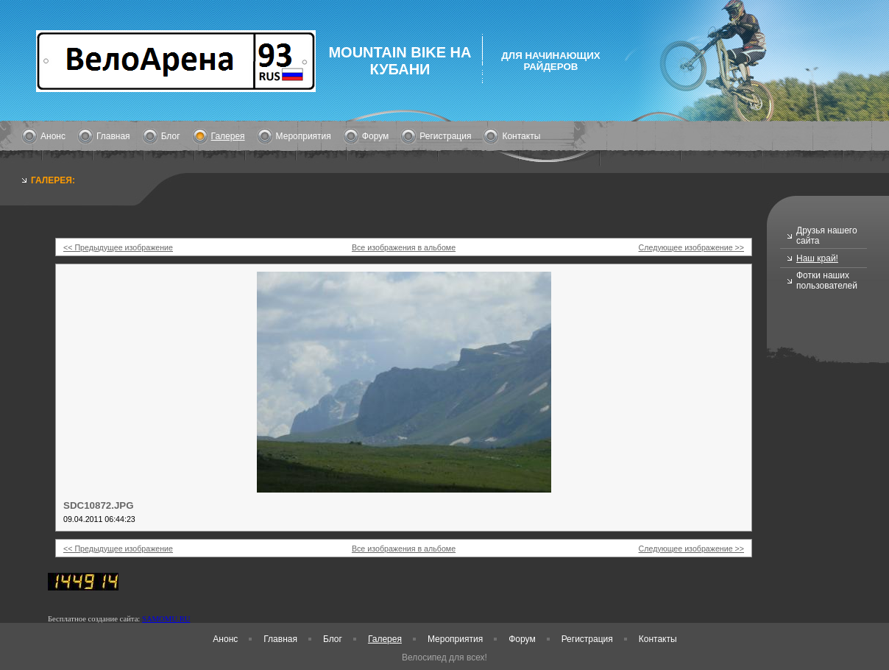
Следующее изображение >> (691, 247)
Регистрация (445, 136)
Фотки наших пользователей (826, 280)
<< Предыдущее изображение (118, 247)
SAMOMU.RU (166, 619)
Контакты (521, 136)
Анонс (52, 136)
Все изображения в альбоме (404, 247)
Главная (113, 136)
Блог (170, 136)
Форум (375, 136)
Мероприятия (303, 136)
